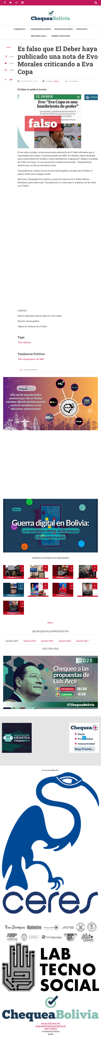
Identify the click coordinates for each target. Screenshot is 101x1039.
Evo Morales (25, 342)
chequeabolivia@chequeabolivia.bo (50, 1026)
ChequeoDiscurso (41, 29)
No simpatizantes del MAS (31, 359)
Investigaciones (64, 29)
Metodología (38, 36)
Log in (21, 370)
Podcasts (81, 29)
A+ (11, 79)
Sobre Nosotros (60, 36)
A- (6, 80)
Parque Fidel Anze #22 (50, 1023)
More (49, 622)
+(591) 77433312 (50, 1029)
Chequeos (19, 29)
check (8, 47)
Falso (57, 81)
